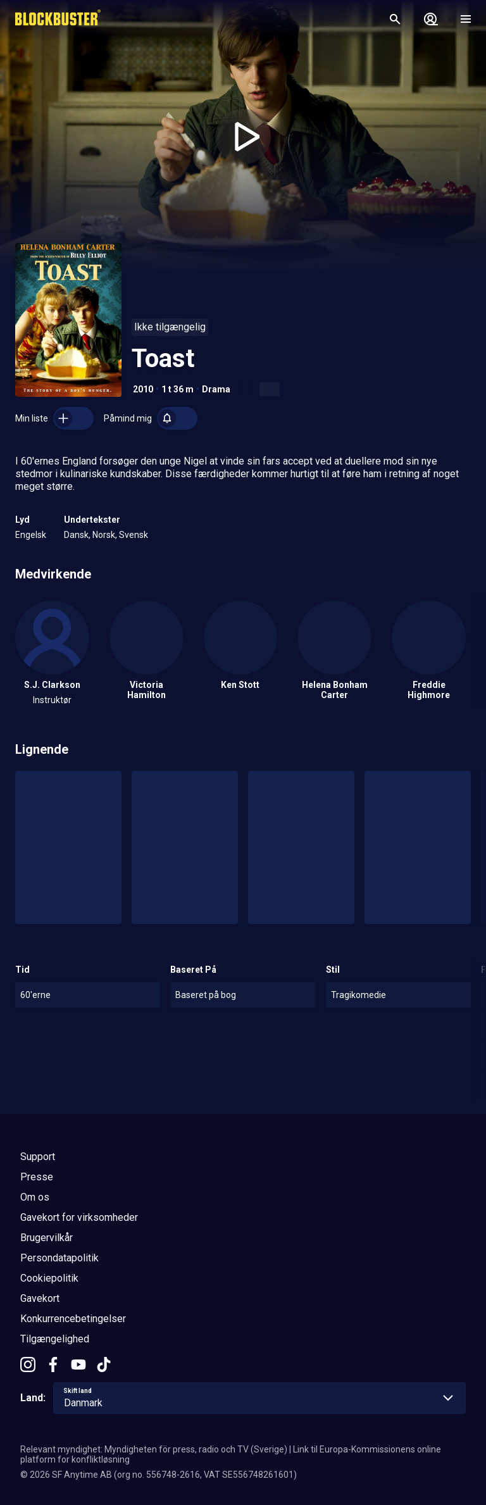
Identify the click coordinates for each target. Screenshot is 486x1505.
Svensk (133, 535)
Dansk (76, 535)
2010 (143, 389)
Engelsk (30, 535)
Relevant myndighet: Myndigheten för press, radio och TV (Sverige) (153, 1449)
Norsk (103, 535)
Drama (216, 389)
